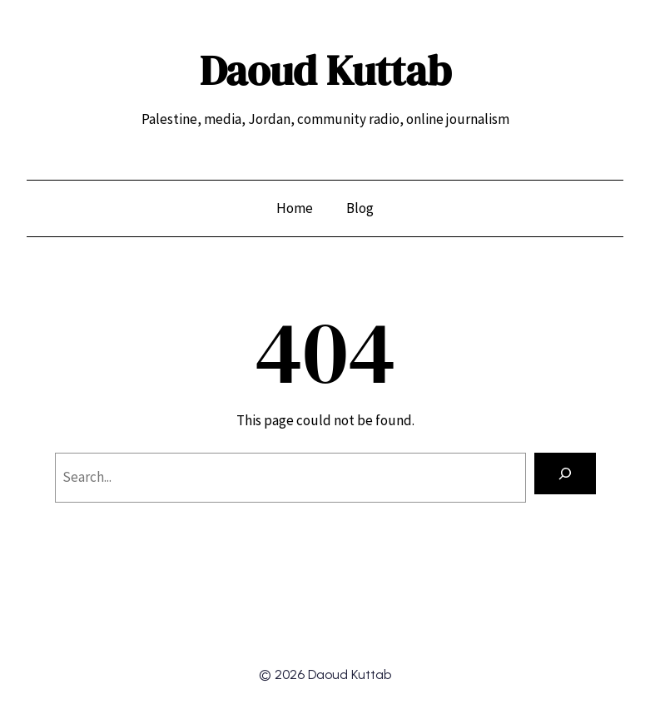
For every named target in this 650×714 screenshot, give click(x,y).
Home (294, 208)
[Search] (564, 474)
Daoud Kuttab (325, 70)
